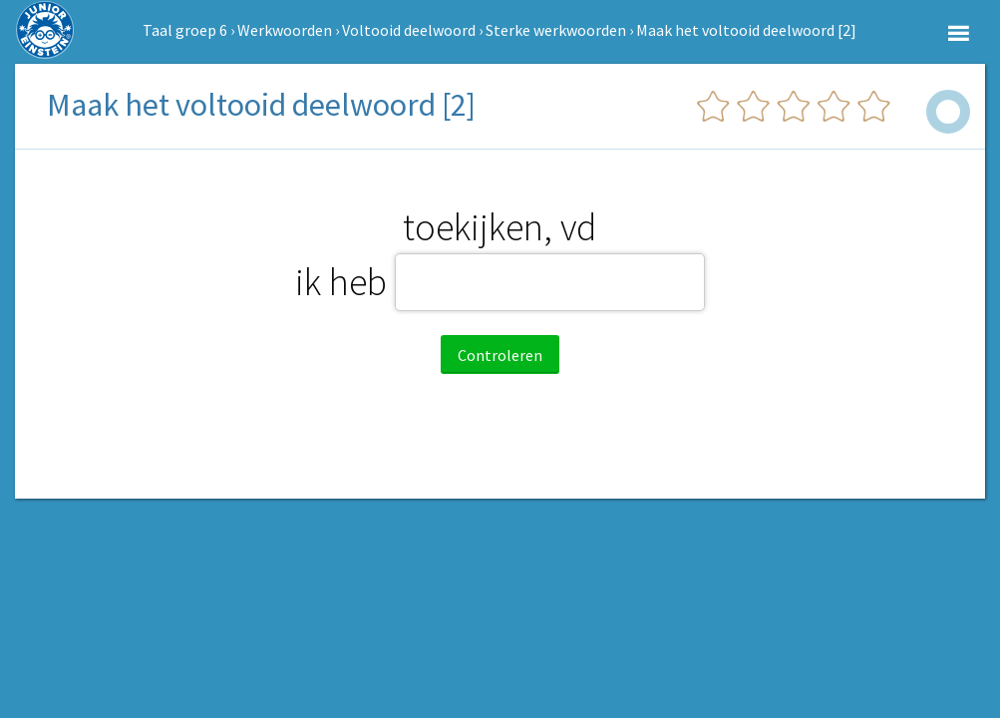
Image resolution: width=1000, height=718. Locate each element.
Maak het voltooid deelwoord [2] (746, 30)
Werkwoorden (284, 30)
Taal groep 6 (185, 30)
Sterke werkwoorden (556, 30)
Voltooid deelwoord (409, 30)
